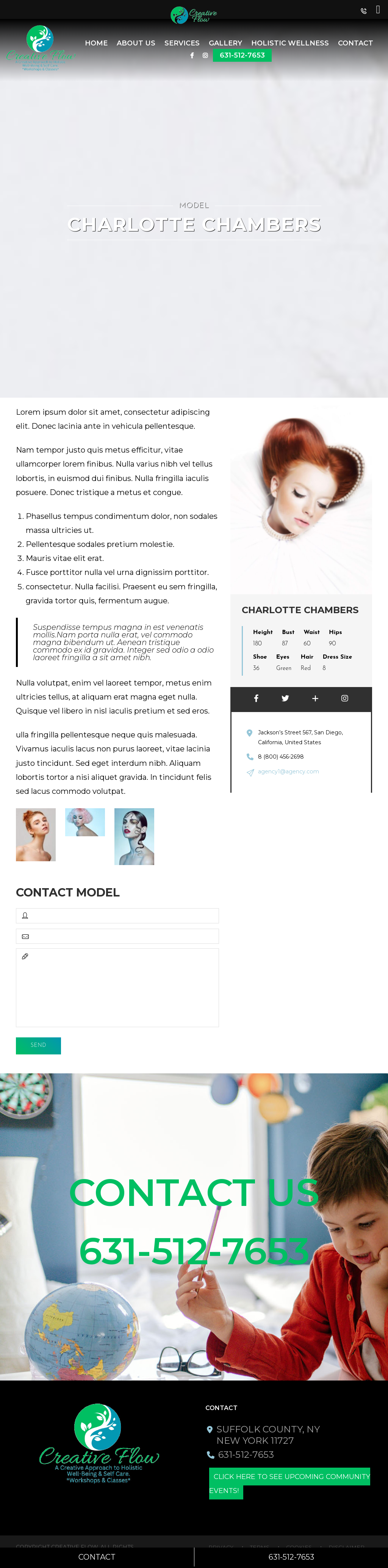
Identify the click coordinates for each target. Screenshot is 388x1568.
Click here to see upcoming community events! (289, 1484)
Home (96, 43)
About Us (136, 43)
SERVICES (182, 43)
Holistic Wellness (290, 43)
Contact (355, 43)
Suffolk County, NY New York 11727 (268, 1435)
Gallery (225, 43)
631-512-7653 (242, 55)
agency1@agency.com (288, 771)
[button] (363, 13)
